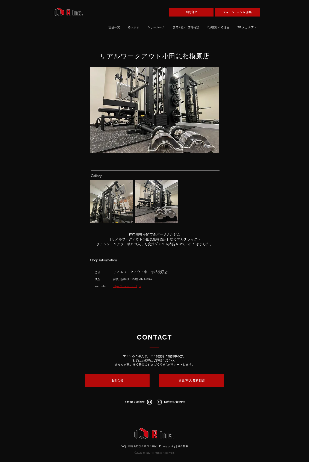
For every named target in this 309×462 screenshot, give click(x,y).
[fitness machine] (149, 402)
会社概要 (183, 446)
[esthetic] (159, 402)
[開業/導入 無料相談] (191, 380)
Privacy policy (167, 446)
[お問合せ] (191, 12)
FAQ (123, 446)
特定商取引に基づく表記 (142, 446)
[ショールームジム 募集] (237, 12)
